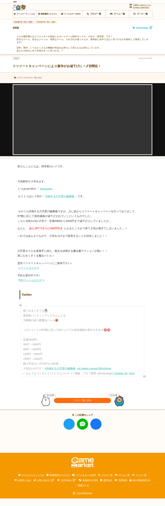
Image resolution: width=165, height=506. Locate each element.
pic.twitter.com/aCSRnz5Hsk (94, 376)
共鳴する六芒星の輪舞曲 (59, 204)
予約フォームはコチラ (31, 287)
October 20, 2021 (124, 381)
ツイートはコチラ (28, 275)
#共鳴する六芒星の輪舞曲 (60, 376)
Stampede (46, 196)
